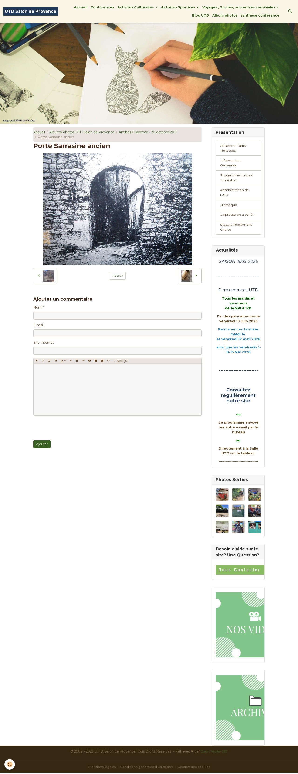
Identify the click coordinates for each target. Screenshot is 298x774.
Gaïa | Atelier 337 (214, 752)
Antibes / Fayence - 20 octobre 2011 (148, 132)
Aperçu (120, 361)
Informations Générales (230, 163)
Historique (228, 205)
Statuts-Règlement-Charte (236, 227)
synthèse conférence (260, 15)
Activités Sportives (178, 7)
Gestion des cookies (194, 768)
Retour (117, 275)
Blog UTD (200, 15)
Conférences (102, 7)
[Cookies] (10, 764)
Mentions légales (102, 768)
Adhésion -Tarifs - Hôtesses (234, 148)
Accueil (80, 7)
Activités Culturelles (136, 7)
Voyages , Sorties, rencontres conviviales (239, 7)
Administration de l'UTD (234, 193)
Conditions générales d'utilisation (146, 768)
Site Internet (43, 342)
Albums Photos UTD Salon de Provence (81, 132)
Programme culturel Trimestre (236, 178)
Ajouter (42, 444)
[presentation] (68, 428)
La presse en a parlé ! (237, 215)
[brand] (30, 11)
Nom (37, 307)
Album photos (224, 15)
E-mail (38, 325)
